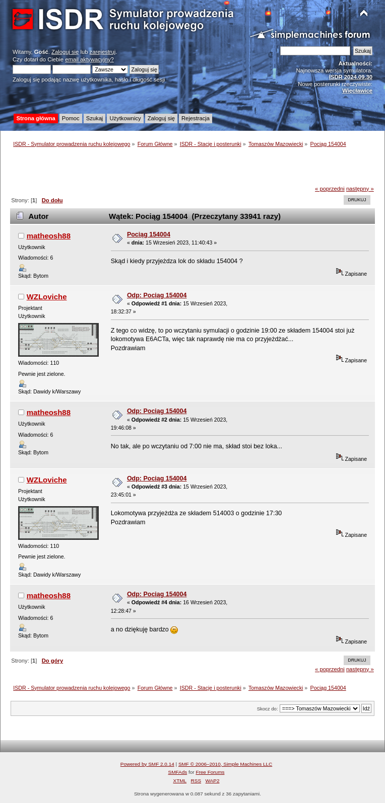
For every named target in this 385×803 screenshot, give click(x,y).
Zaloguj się (65, 52)
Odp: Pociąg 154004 (157, 295)
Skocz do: (267, 708)
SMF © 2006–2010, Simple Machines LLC (225, 764)
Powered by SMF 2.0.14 (147, 764)
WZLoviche (47, 296)
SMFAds (177, 772)
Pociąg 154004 (148, 234)
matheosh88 (49, 235)
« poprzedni (330, 189)
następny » (360, 189)
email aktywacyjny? (89, 59)
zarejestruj (103, 52)
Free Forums (210, 772)
